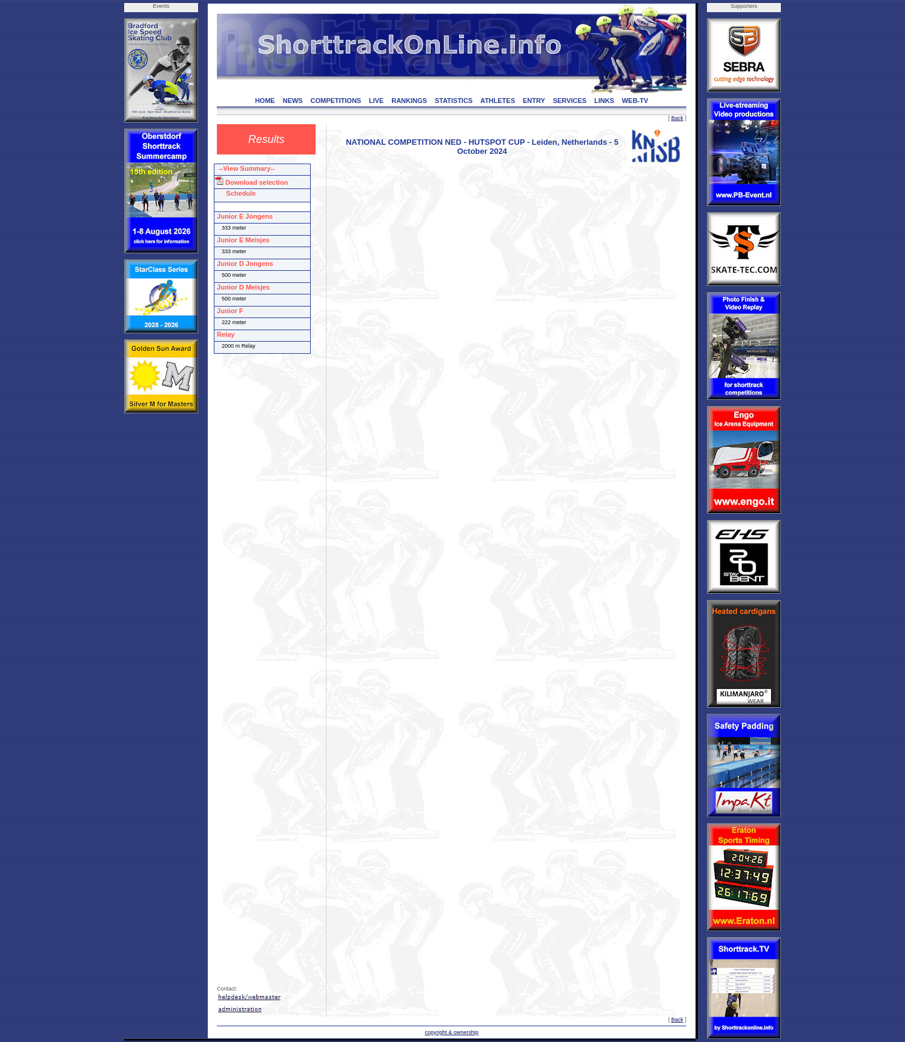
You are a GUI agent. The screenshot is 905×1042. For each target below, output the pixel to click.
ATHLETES (497, 100)
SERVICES (569, 100)
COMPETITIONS (335, 100)
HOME (265, 100)
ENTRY (534, 100)
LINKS (604, 100)
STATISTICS (454, 100)
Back (677, 118)
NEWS (293, 100)
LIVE (376, 100)
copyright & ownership (452, 1032)
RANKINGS (409, 100)
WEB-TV (635, 100)
